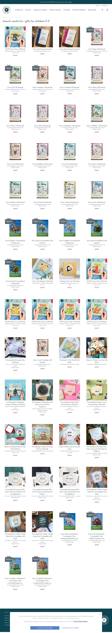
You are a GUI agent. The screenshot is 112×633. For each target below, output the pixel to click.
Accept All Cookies (44, 628)
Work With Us (8, 620)
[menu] (55, 10)
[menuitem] (19, 10)
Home (4, 17)
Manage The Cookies (70, 628)
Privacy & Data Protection (81, 621)
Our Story (6, 615)
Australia (105, 5)
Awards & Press (8, 622)
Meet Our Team (8, 618)
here (70, 2)
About (6, 612)
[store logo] (6, 10)
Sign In (98, 5)
